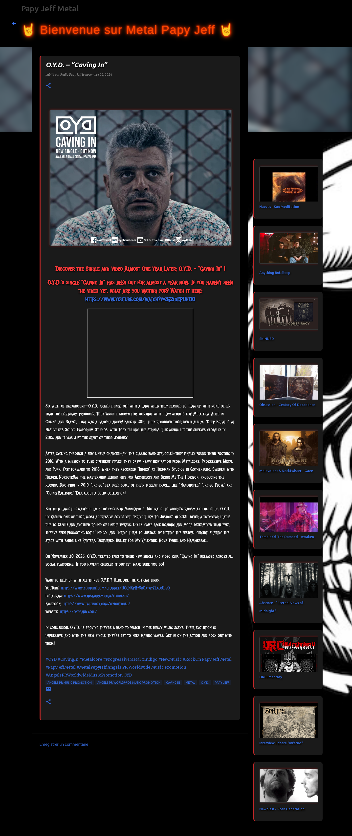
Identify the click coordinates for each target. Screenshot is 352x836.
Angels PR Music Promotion (69, 682)
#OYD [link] (51, 659)
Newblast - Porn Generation (282, 809)
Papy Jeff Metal (50, 8)
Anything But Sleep (274, 273)
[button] (48, 86)
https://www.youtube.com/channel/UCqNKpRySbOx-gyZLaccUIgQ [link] (115, 588)
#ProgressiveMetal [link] (122, 659)
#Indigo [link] (149, 659)
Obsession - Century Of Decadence (287, 405)
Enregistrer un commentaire (64, 744)
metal (190, 682)
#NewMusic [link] (170, 659)
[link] (96, 604)
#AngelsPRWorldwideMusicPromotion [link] (84, 675)
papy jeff (222, 682)
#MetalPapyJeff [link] (92, 667)
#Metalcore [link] (90, 659)
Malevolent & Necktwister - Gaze (286, 471)
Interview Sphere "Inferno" (281, 743)
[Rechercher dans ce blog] (315, 23)
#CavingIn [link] (68, 659)
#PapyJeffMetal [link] (60, 667)
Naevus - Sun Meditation (279, 207)
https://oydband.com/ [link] (78, 611)
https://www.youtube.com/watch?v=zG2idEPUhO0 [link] (140, 299)
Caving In (173, 682)
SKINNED (266, 339)
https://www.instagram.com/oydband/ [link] (96, 596)
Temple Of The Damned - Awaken (286, 537)
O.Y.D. (205, 682)
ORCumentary (270, 677)
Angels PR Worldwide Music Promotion (128, 682)
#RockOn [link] (192, 659)
